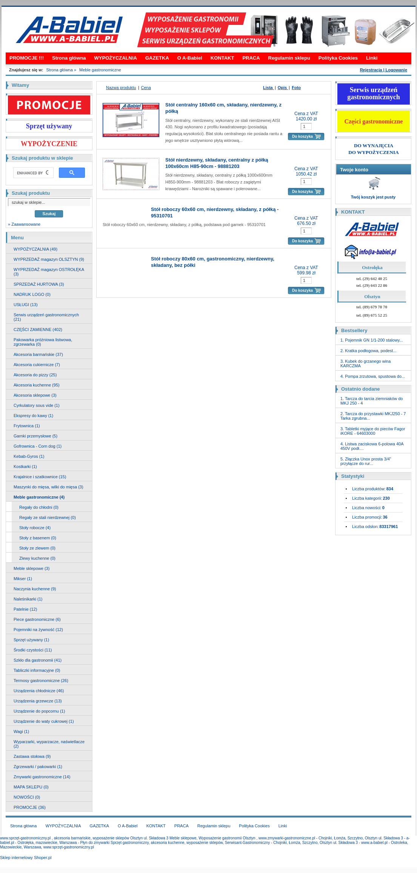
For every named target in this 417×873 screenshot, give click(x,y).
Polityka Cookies (338, 58)
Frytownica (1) (27, 425)
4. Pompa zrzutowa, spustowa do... (372, 376)
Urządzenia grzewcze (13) (38, 701)
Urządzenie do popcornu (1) (39, 711)
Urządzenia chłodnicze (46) (39, 690)
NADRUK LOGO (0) (32, 294)
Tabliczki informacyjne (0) (37, 670)
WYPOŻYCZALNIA (115, 58)
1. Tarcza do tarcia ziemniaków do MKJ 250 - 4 (371, 400)
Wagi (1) (21, 731)
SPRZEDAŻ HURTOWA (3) (39, 284)
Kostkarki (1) (25, 466)
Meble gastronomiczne (100, 70)
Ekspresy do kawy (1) (33, 415)
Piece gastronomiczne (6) (37, 619)
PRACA (251, 58)
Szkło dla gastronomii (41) (38, 660)
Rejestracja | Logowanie (383, 70)
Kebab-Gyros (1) (29, 456)
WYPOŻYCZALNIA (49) (35, 249)
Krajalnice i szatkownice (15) (40, 476)
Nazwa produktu (121, 87)
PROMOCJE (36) (30, 807)
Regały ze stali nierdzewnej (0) (47, 517)
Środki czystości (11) (33, 650)
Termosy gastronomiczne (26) (41, 680)
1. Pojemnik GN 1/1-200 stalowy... (371, 340)
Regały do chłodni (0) (38, 507)
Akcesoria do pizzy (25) (35, 375)
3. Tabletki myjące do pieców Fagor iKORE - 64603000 (372, 431)
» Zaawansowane (24, 224)
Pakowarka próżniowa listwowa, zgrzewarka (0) (43, 341)
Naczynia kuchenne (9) (35, 589)
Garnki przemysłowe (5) (35, 436)
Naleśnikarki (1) (28, 599)
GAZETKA (157, 58)
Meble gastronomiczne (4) (39, 497)
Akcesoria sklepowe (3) (35, 395)
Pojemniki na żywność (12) (38, 629)
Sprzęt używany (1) (31, 639)
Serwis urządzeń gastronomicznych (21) (46, 317)
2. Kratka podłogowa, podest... (368, 350)
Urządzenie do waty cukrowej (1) (44, 721)
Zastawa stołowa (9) (32, 756)
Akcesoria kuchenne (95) (37, 385)
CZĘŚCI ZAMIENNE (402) (38, 329)
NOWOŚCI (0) (27, 797)
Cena (146, 87)
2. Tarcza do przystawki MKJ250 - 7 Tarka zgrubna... (373, 415)
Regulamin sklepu (289, 58)
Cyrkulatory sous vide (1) (37, 405)
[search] (32, 172)
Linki (371, 58)
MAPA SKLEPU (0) (31, 787)
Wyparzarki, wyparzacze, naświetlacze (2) (49, 743)
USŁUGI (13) (26, 304)
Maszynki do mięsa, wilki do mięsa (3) (48, 487)
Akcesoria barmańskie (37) (38, 354)
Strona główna (69, 58)
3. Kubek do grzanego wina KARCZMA (365, 363)
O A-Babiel (189, 58)
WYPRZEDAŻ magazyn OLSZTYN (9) (49, 259)
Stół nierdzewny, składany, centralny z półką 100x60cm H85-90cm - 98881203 (216, 163)
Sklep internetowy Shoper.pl (25, 857)
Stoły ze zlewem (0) (37, 548)
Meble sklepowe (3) (31, 568)
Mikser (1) (23, 578)
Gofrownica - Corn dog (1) (38, 446)
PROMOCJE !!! (26, 58)
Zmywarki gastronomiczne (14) (42, 776)
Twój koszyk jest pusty (373, 197)
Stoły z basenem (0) (37, 538)
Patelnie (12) (25, 609)
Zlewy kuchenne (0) (37, 558)
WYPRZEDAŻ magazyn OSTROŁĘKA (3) (49, 271)
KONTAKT (222, 58)
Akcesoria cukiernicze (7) (37, 364)
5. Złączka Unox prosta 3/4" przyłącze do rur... (365, 461)
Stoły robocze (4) (35, 527)
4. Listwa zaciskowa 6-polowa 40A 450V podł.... (371, 446)
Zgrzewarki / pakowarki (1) (38, 766)
